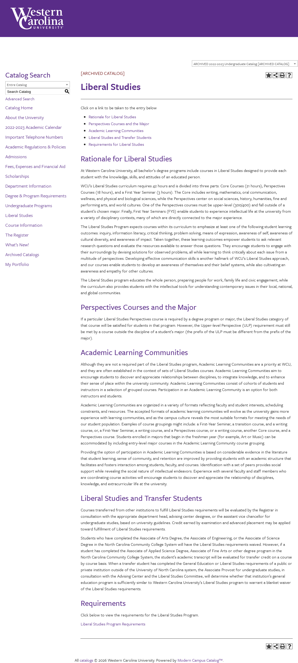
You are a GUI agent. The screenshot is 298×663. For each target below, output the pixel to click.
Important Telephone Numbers (34, 137)
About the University (24, 117)
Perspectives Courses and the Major (119, 123)
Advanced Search (19, 99)
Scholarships (17, 176)
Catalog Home (19, 107)
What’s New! (17, 244)
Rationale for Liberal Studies (112, 117)
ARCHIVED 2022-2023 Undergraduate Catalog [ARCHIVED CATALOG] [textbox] (241, 63)
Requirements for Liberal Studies (116, 144)
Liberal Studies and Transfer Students (120, 137)
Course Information (23, 225)
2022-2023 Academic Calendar (33, 127)
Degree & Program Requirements (35, 195)
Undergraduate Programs (28, 205)
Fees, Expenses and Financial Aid (35, 166)
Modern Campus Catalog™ (200, 660)
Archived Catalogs (22, 254)
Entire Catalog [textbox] (17, 84)
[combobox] (245, 63)
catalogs (86, 660)
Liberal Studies (19, 215)
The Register (17, 234)
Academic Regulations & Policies (35, 146)
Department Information (28, 186)
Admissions (16, 156)
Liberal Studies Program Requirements (113, 624)
